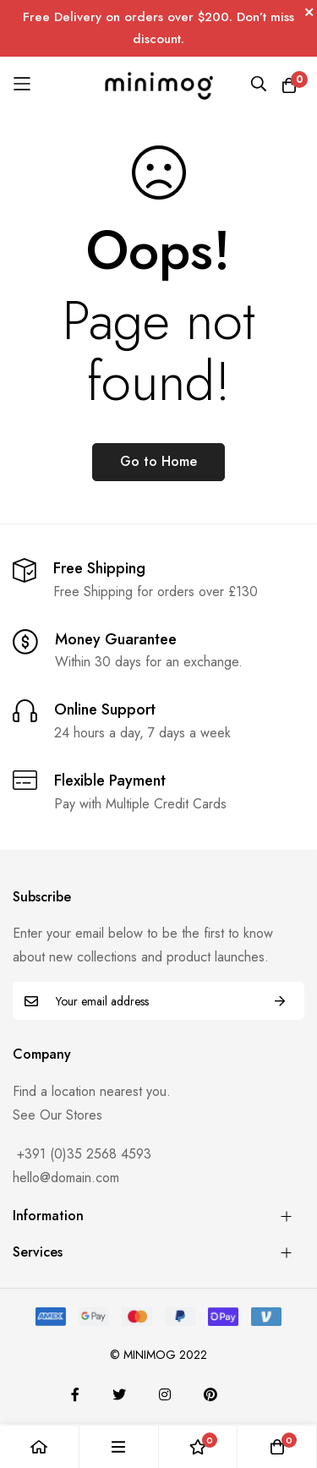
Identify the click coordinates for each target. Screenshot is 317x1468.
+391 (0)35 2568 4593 (82, 1154)
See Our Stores (57, 1115)
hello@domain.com (66, 1177)
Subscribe (280, 1000)
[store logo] (158, 84)
